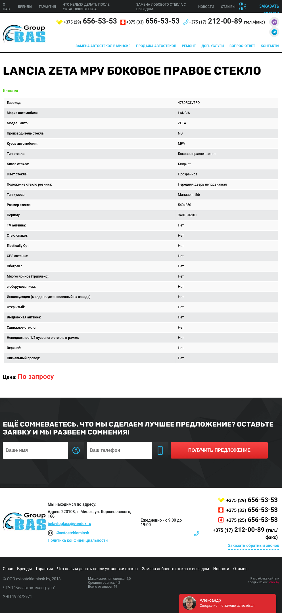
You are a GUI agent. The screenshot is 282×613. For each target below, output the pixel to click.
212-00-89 (227, 21)
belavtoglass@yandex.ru (69, 523)
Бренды (25, 7)
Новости (206, 7)
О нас (8, 568)
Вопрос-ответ (242, 46)
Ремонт (189, 46)
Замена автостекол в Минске (103, 46)
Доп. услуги (213, 46)
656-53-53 (90, 21)
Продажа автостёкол (156, 46)
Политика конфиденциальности (78, 540)
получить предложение (219, 450)
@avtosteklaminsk (72, 533)
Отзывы (228, 7)
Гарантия (47, 7)
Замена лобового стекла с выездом (175, 568)
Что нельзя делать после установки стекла (97, 568)
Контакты (270, 46)
